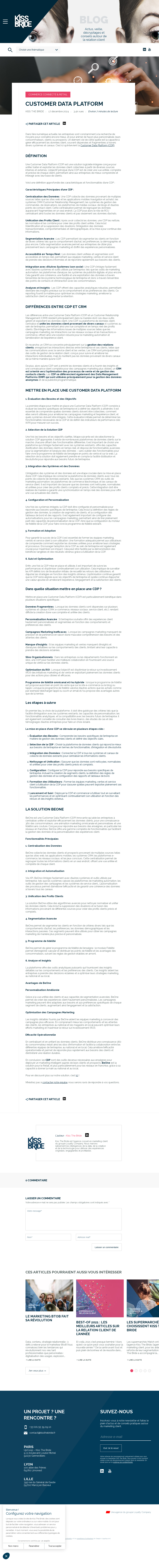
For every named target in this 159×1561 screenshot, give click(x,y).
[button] (6, 1556)
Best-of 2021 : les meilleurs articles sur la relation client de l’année (97, 1328)
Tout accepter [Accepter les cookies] (54, 1546)
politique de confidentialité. (123, 1462)
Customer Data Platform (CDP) (97, 145)
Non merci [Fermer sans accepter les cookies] (13, 1546)
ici (77, 1075)
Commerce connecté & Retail (47, 94)
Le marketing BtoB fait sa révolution (47, 1318)
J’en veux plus (37, 1370)
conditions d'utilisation (85, 1538)
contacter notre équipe (54, 1082)
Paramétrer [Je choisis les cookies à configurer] (34, 1546)
